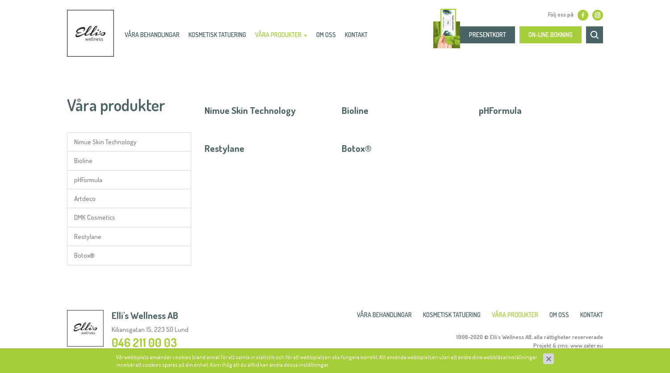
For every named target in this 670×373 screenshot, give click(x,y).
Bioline (83, 160)
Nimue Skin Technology (105, 142)
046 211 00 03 (144, 342)
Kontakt (360, 38)
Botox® (84, 255)
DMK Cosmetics (94, 217)
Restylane (87, 236)
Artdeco (85, 198)
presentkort (487, 38)
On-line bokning (550, 38)
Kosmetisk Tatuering (221, 38)
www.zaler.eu (586, 345)
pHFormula (88, 180)
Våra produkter (285, 38)
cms (562, 345)
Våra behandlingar (156, 38)
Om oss (330, 38)
